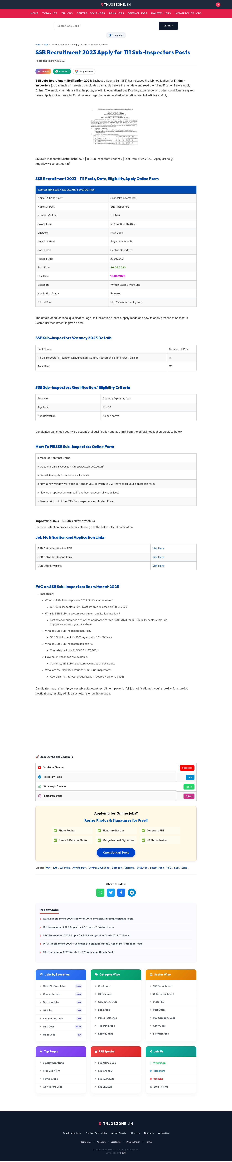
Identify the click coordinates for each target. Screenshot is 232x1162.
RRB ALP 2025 (104, 1079)
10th (48, 868)
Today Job (49, 13)
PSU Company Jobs (162, 1019)
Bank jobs (116, 13)
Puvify (123, 1153)
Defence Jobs (137, 13)
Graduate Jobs (61, 995)
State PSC (157, 1003)
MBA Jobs (61, 1028)
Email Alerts (159, 1087)
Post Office (158, 1010)
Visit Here (158, 548)
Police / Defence (106, 1019)
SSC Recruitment (161, 987)
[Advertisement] (116, 728)
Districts (149, 1134)
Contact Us (86, 1143)
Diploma (129, 868)
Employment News (52, 1064)
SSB (176, 868)
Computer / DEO (106, 1003)
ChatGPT (62, 71)
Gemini (43, 71)
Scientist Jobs (159, 1034)
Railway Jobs (161, 13)
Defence (117, 868)
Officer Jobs (103, 995)
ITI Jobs (61, 1012)
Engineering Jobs (61, 1020)
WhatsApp (158, 1064)
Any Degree (79, 868)
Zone (184, 868)
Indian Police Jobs (188, 13)
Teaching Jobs (105, 1026)
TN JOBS (67, 13)
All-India (65, 868)
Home (34, 13)
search (168, 26)
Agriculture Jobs (51, 1087)
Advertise (163, 1134)
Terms (148, 1143)
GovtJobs (142, 868)
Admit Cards (118, 1134)
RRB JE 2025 (103, 1087)
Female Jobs (49, 1079)
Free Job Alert (50, 1071)
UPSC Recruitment (162, 995)
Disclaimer (116, 1143)
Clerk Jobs (102, 987)
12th (55, 868)
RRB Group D (103, 1071)
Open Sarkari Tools (116, 853)
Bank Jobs (102, 1010)
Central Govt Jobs (99, 868)
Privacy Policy (133, 1143)
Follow (188, 787)
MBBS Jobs (61, 1036)
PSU (169, 868)
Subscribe (187, 768)
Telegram (157, 1071)
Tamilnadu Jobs (72, 1134)
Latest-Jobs (157, 868)
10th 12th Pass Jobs (61, 987)
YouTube (156, 1079)
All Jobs (135, 1134)
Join (190, 777)
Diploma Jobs (61, 1003)
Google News (84, 71)
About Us (101, 1143)
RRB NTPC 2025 (105, 1064)
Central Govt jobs (91, 13)
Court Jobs (157, 1026)
